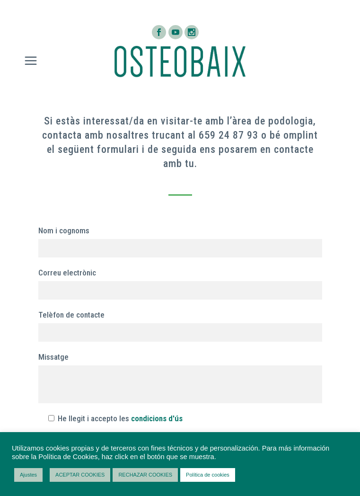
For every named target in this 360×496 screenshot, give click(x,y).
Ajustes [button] (28, 475)
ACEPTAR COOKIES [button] (80, 475)
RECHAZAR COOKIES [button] (145, 475)
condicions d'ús (157, 418)
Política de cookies (207, 475)
